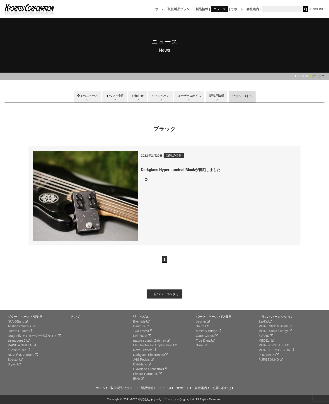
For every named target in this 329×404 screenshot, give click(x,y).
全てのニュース (87, 97)
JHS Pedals (143, 359)
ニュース (219, 9)
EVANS (266, 336)
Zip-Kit (265, 321)
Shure (202, 326)
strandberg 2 (19, 340)
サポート (237, 9)
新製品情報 (216, 97)
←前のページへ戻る (164, 294)
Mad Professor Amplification (155, 345)
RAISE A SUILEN (22, 345)
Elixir (138, 378)
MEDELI (266, 340)
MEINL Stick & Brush (275, 326)
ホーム (160, 9)
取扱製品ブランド (180, 9)
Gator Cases (207, 336)
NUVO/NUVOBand (23, 355)
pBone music (19, 350)
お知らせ (137, 97)
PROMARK (269, 355)
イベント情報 (114, 97)
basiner (203, 321)
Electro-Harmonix (147, 374)
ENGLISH (317, 9)
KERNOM (142, 336)
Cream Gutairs (20, 331)
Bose (201, 345)
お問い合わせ (222, 388)
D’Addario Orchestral (150, 369)
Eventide (141, 321)
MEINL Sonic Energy (275, 331)
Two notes (142, 331)
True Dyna (205, 340)
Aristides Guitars (21, 326)
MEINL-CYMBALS (273, 345)
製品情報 (202, 9)
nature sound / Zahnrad (151, 340)
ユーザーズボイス (189, 97)
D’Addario (142, 364)
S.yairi (14, 364)
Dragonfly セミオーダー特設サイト (34, 336)
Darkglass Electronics (150, 355)
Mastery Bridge (208, 331)
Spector (15, 359)
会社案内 (252, 9)
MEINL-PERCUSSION (276, 350)
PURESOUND (271, 359)
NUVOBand (18, 321)
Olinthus (141, 326)
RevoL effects (145, 350)
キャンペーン (160, 97)
